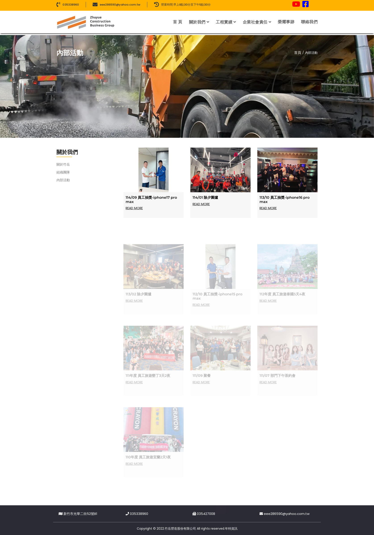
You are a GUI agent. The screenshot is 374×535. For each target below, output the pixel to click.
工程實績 (224, 19)
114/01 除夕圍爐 (205, 200)
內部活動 (63, 184)
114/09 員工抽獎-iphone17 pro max (151, 202)
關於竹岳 (63, 168)
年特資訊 (231, 528)
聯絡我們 (309, 19)
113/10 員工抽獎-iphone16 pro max (285, 202)
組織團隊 (63, 176)
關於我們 (197, 19)
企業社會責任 (255, 19)
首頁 (297, 52)
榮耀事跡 (286, 19)
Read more (134, 210)
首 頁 (177, 19)
